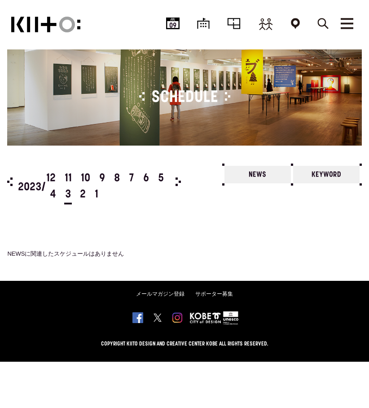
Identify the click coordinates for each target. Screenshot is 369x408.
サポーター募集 (214, 294)
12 (51, 178)
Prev (10, 181)
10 (85, 178)
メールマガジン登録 (160, 294)
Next (178, 181)
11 (68, 178)
